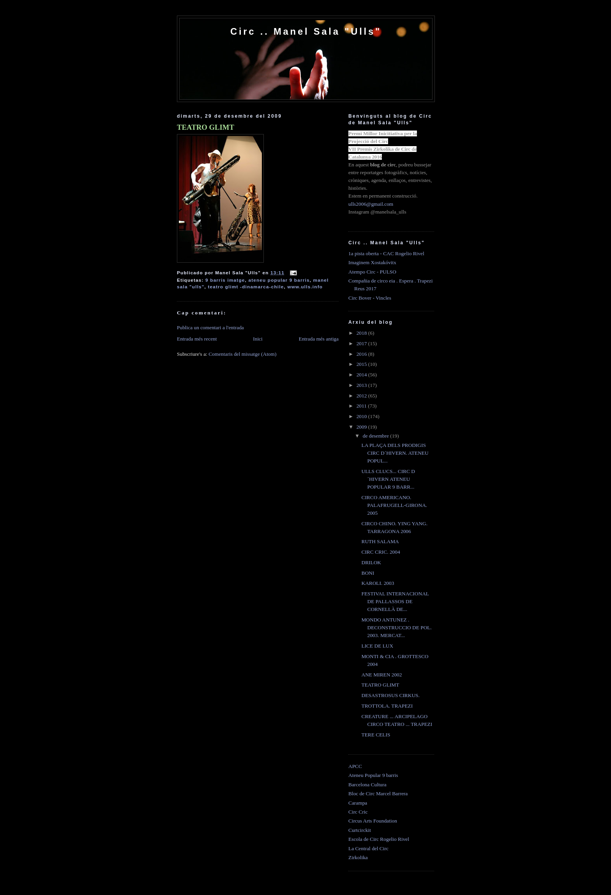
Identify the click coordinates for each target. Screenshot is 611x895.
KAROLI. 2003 (377, 583)
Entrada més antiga (318, 339)
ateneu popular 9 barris (278, 279)
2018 (362, 333)
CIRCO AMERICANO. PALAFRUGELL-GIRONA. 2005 (394, 505)
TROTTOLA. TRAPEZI (387, 706)
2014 (362, 375)
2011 (362, 406)
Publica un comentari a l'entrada (210, 327)
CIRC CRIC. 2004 (380, 552)
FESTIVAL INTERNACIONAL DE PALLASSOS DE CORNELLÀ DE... (395, 601)
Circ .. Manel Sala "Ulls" (305, 31)
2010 (362, 416)
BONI (367, 573)
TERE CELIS (375, 735)
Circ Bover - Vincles (369, 298)
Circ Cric (357, 812)
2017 (362, 343)
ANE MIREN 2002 (381, 675)
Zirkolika (358, 857)
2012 (362, 396)
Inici (258, 339)
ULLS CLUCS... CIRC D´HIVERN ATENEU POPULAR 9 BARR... (388, 479)
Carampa (357, 803)
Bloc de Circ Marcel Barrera (378, 793)
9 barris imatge (225, 279)
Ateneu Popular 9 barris (373, 775)
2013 (362, 385)
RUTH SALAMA (380, 541)
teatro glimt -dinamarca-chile (246, 286)
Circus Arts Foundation (372, 821)
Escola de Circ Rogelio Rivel (378, 839)
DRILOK (371, 562)
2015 (362, 364)
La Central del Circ (368, 848)
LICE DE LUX (377, 646)
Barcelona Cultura (367, 784)
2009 (362, 427)
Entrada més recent (197, 339)
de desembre (376, 436)
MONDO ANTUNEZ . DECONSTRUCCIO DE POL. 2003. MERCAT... (396, 627)
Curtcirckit (359, 830)
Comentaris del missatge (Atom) (242, 354)
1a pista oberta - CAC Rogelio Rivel (386, 253)
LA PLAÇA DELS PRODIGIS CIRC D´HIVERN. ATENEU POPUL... (394, 453)
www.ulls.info (305, 286)
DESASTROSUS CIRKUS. (390, 695)
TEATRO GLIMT (205, 127)
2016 (362, 354)
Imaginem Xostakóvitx (372, 262)
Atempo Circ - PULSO (372, 272)
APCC (355, 766)
